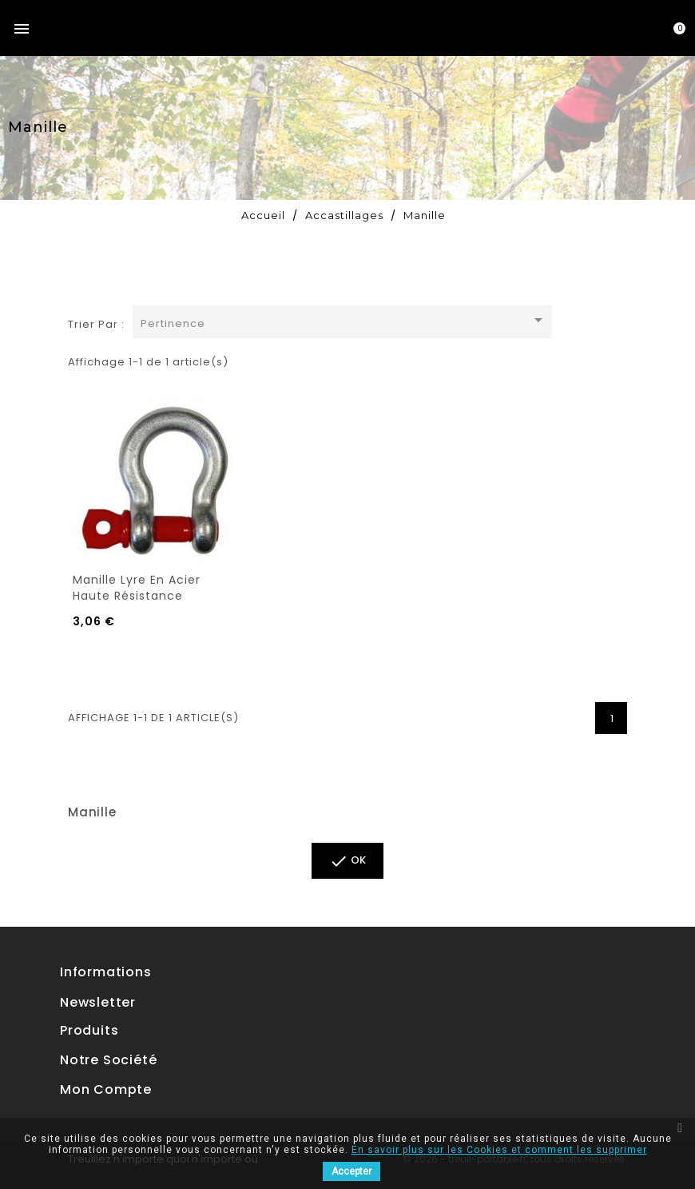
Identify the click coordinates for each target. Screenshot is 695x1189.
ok (347, 861)
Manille (92, 812)
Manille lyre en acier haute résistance (137, 588)
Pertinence (345, 321)
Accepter (351, 1171)
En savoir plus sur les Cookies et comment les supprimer (499, 1149)
